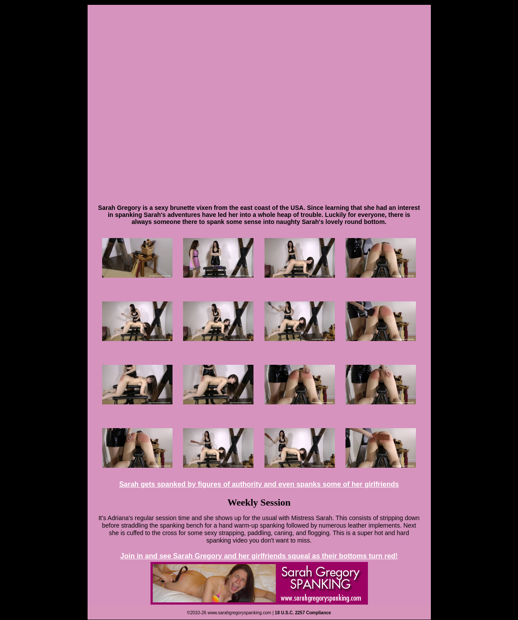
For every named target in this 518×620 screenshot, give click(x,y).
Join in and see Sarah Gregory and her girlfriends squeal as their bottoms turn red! (258, 556)
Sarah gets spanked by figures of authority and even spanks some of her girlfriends (259, 484)
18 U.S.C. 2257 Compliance (303, 612)
